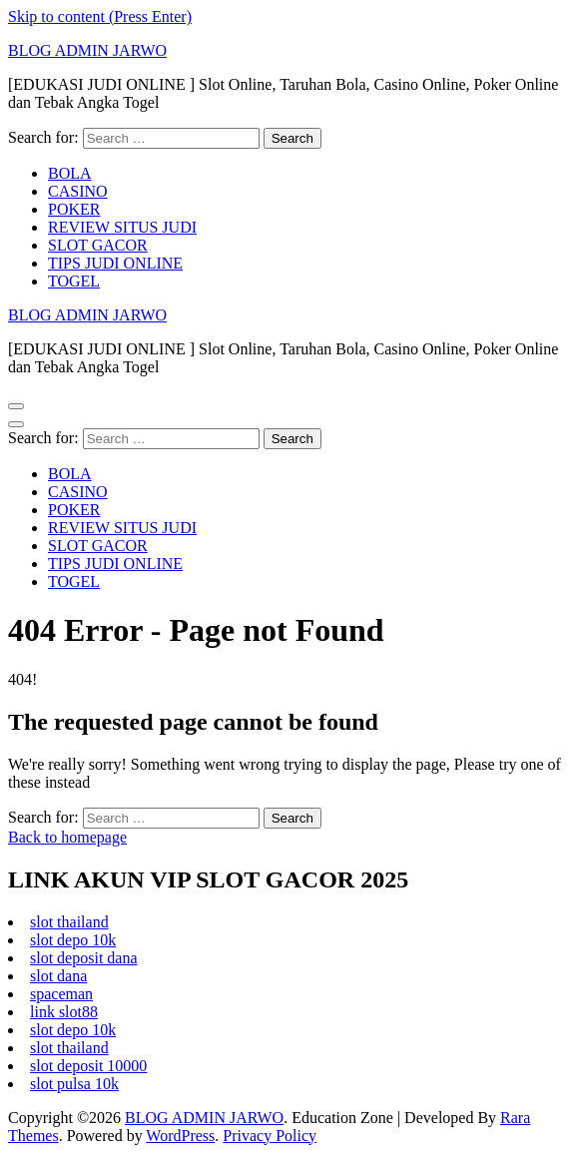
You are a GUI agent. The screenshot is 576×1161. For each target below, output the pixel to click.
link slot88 (64, 1011)
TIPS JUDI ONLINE (115, 263)
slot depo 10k (73, 939)
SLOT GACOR (98, 245)
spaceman (61, 993)
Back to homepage (67, 837)
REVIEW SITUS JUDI (122, 227)
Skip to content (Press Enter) (100, 16)
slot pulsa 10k (74, 1083)
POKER (74, 209)
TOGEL (74, 281)
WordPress (180, 1135)
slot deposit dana (84, 957)
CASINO (78, 191)
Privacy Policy (269, 1135)
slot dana (58, 975)
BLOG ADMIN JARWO (87, 50)
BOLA (70, 173)
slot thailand (69, 921)
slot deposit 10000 (88, 1065)
